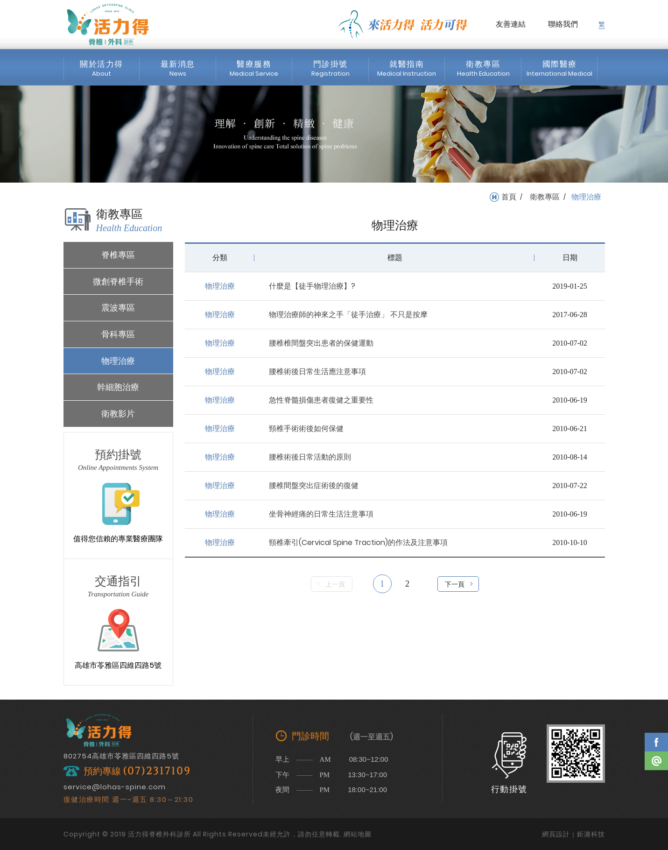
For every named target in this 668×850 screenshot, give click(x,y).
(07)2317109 (157, 771)
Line (656, 760)
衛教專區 (545, 197)
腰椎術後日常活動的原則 (310, 457)
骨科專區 (118, 334)
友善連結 (511, 24)
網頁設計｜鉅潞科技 (573, 834)
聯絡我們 (563, 24)
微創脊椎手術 (118, 281)
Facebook (656, 742)
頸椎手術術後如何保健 (306, 428)
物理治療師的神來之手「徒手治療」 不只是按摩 (348, 314)
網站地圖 (358, 834)
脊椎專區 (118, 255)
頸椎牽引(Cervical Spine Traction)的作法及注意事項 (358, 542)
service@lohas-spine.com (114, 787)
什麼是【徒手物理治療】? (312, 286)
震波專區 (118, 307)
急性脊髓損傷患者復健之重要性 (321, 400)
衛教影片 (118, 413)
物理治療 (118, 361)
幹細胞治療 (118, 387)
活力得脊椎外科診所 (107, 24)
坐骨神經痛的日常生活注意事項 (321, 514)
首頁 (508, 197)
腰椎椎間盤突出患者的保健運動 (321, 343)
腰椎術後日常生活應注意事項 (317, 371)
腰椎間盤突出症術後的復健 (314, 485)
